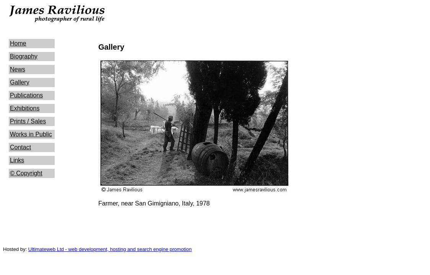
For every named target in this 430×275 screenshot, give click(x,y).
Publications (26, 95)
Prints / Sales (28, 121)
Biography (23, 56)
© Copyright (26, 173)
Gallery (19, 82)
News (17, 69)
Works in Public (31, 134)
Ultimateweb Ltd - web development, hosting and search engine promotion (110, 249)
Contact (20, 147)
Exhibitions (24, 108)
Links (17, 160)
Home (18, 43)
